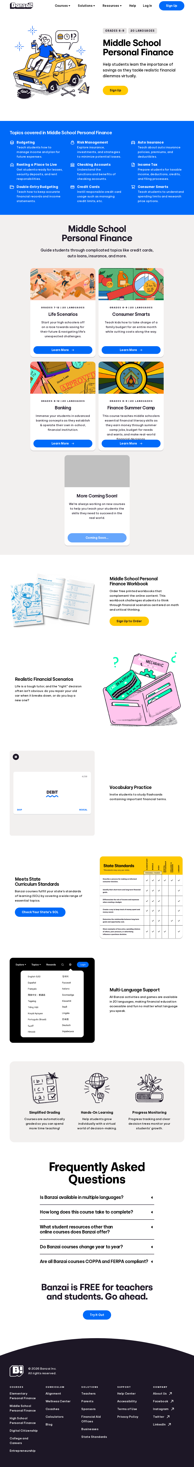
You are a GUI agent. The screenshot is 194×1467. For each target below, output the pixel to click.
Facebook (163, 1401)
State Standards (94, 1436)
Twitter (161, 1416)
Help (132, 5)
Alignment (53, 1393)
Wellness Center (58, 1401)
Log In (147, 5)
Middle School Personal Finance (23, 1408)
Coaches (52, 1409)
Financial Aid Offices (91, 1419)
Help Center (126, 1393)
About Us (163, 1393)
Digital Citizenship (24, 1430)
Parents (87, 1401)
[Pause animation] (16, 757)
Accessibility (127, 1401)
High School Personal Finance (23, 1421)
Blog (49, 1424)
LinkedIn (162, 1424)
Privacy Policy (127, 1416)
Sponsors (88, 1409)
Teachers (88, 1393)
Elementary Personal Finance (23, 1396)
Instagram (164, 1409)
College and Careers (19, 1441)
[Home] (21, 5)
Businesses (89, 1429)
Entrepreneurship (23, 1450)
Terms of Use (127, 1409)
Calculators (54, 1416)
